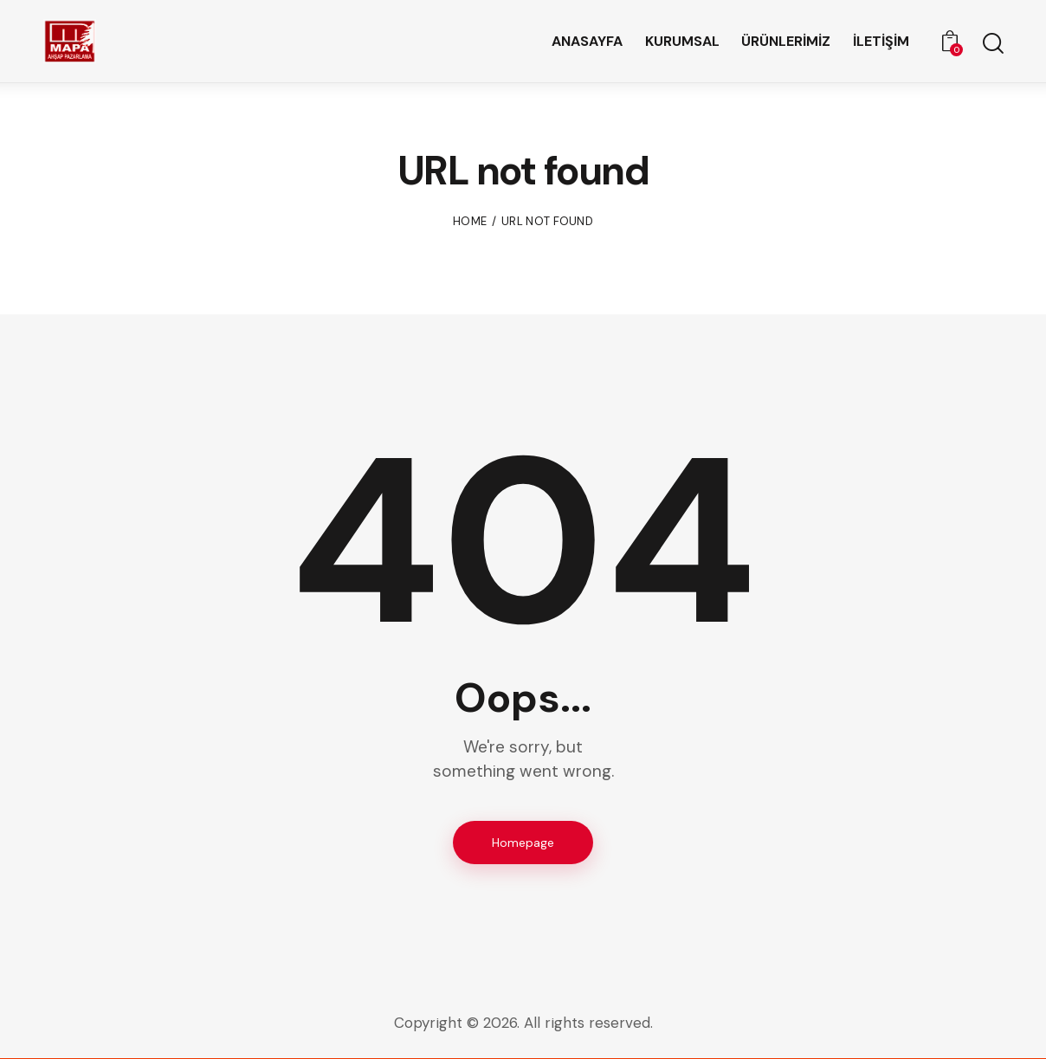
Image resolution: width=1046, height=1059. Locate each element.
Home (470, 221)
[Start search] (992, 44)
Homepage (523, 842)
